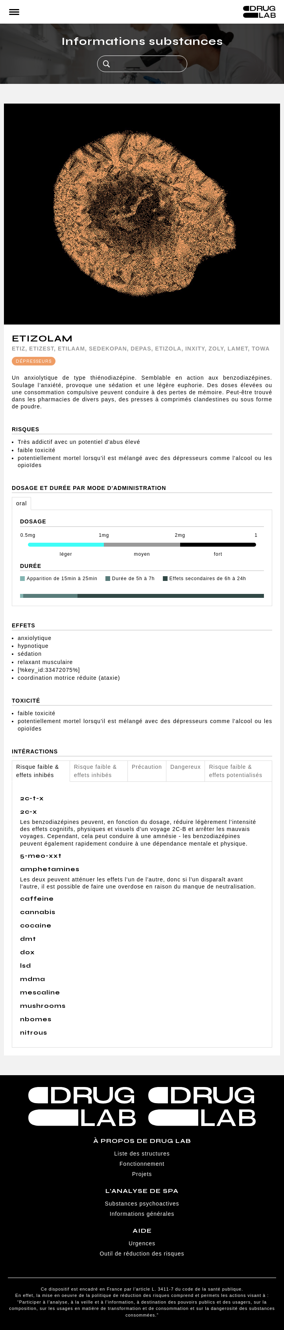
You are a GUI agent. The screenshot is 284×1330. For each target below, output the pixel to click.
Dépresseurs (34, 361)
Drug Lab (259, 12)
